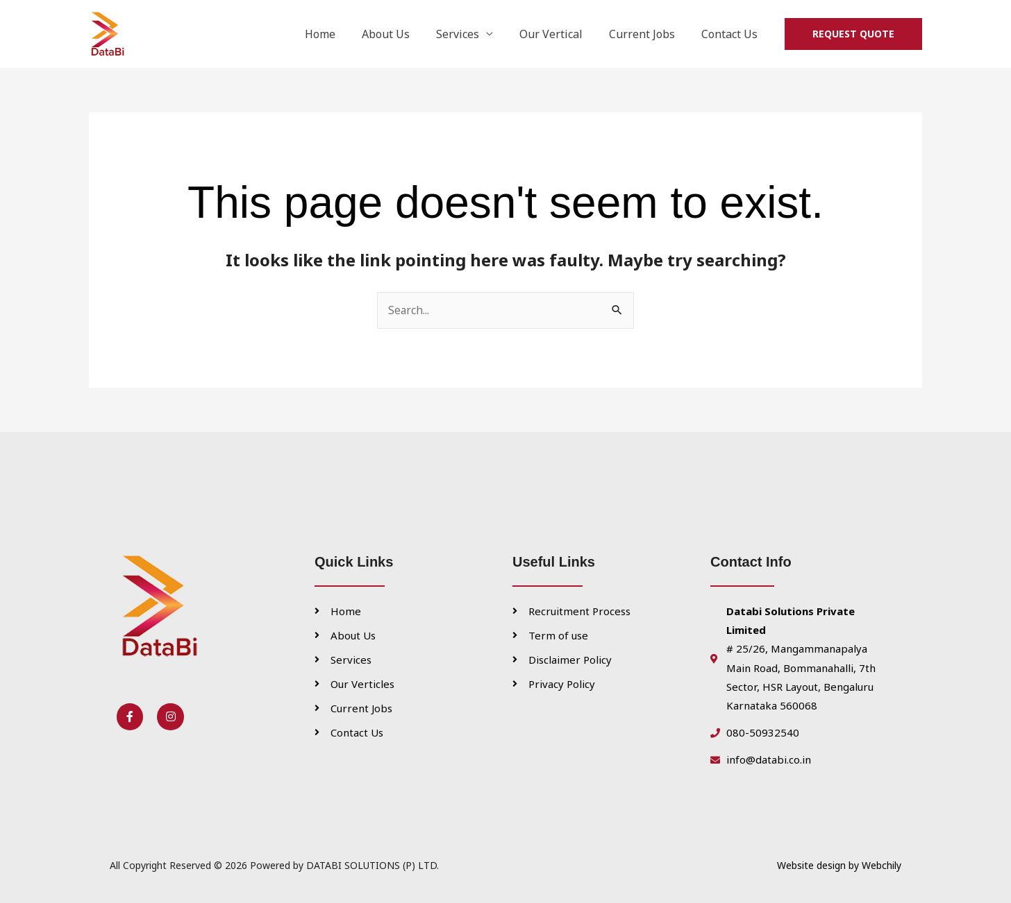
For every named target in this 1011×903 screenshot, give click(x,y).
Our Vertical (561, 34)
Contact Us (731, 34)
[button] (853, 34)
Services (472, 34)
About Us (404, 34)
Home (343, 34)
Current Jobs (648, 34)
